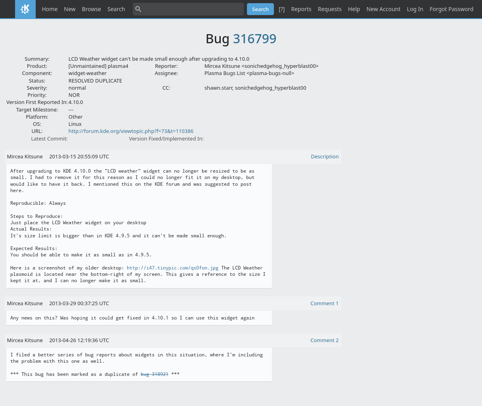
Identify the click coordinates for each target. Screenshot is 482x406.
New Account (383, 9)
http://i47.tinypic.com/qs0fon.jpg (172, 268)
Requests (330, 9)
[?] (282, 9)
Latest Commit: (49, 138)
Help (354, 9)
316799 (255, 38)
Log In (415, 9)
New (69, 9)
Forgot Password (451, 9)
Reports (301, 9)
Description (325, 156)
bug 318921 (154, 374)
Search (116, 9)
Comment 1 (324, 303)
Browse (91, 9)
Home (50, 9)
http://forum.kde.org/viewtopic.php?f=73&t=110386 (131, 131)
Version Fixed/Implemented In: (166, 138)
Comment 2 (324, 340)
